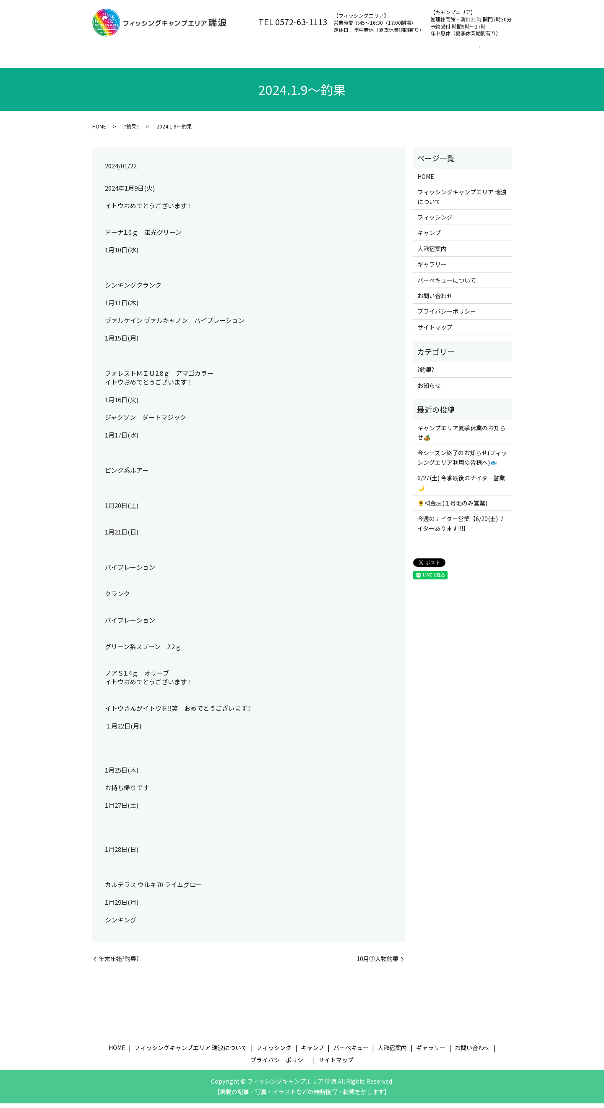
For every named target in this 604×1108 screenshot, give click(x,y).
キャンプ (331, 51)
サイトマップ (435, 331)
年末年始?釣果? (119, 963)
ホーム (110, 51)
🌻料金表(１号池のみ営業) (452, 507)
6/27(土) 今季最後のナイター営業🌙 (461, 487)
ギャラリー (432, 269)
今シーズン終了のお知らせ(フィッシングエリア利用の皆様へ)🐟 (462, 462)
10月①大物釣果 (377, 963)
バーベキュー (378, 51)
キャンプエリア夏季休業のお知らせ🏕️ (461, 437)
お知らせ (429, 390)
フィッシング (284, 51)
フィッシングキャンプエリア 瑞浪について (192, 51)
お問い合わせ (478, 51)
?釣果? (131, 130)
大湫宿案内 (428, 51)
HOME (99, 130)
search (101, 64)
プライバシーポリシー (446, 316)
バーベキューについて (446, 284)
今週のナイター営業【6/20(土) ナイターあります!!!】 (461, 528)
